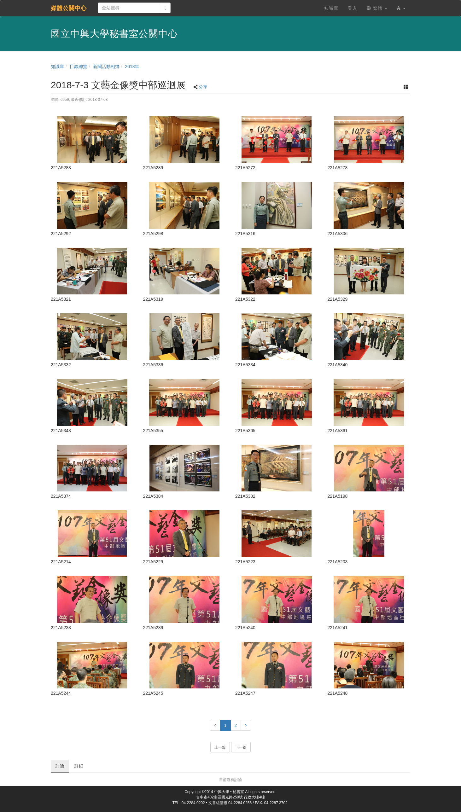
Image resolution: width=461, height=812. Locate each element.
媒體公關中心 (69, 8)
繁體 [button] (377, 8)
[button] (401, 8)
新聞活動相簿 (106, 66)
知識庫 (57, 66)
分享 (203, 87)
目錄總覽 (78, 66)
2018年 (132, 66)
